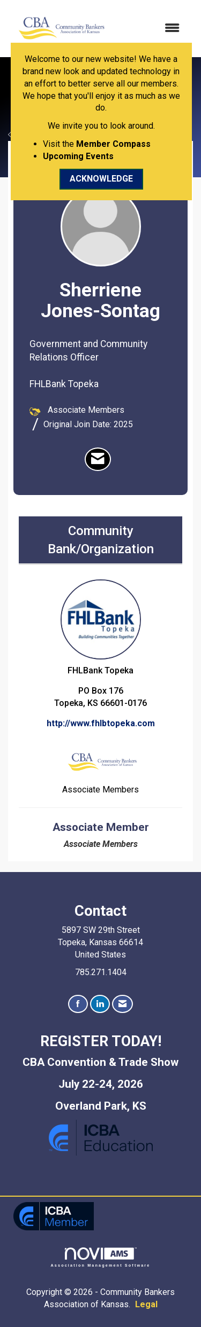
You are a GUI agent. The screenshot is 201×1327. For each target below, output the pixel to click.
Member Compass (113, 144)
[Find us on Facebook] (78, 1004)
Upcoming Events (78, 156)
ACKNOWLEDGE (101, 179)
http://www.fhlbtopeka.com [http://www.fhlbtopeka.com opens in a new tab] (101, 723)
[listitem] (98, 459)
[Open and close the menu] (150, 28)
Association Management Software (101, 1257)
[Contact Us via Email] (122, 1004)
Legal (146, 1304)
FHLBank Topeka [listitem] (101, 627)
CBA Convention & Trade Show (100, 1062)
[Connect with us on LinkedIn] (100, 1004)
